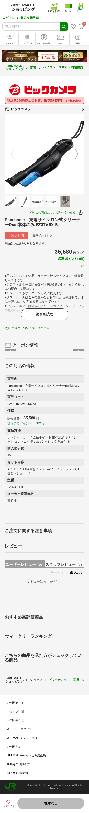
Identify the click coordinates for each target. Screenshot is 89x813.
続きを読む (44, 314)
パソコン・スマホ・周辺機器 (63, 67)
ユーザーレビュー (24, 564)
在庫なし (50, 803)
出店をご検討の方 (18, 764)
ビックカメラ (44, 109)
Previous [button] (15, 154)
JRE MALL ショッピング (14, 67)
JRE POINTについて (19, 729)
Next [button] (74, 154)
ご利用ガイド (15, 702)
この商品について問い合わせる (55, 212)
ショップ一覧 (15, 711)
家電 (33, 67)
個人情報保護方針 (18, 773)
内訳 (81, 265)
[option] (44, 154)
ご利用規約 (14, 746)
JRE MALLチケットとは (22, 738)
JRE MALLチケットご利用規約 (26, 755)
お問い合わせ (15, 720)
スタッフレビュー (64, 564)
